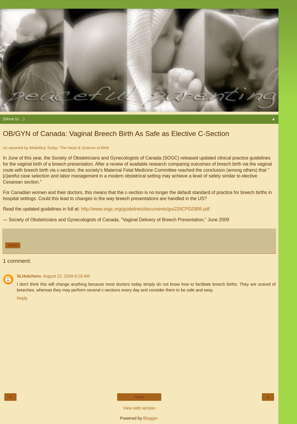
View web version (139, 408)
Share (12, 245)
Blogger (150, 418)
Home (139, 397)
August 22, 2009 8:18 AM (66, 276)
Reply (22, 298)
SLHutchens (29, 276)
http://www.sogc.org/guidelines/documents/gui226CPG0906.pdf (145, 208)
